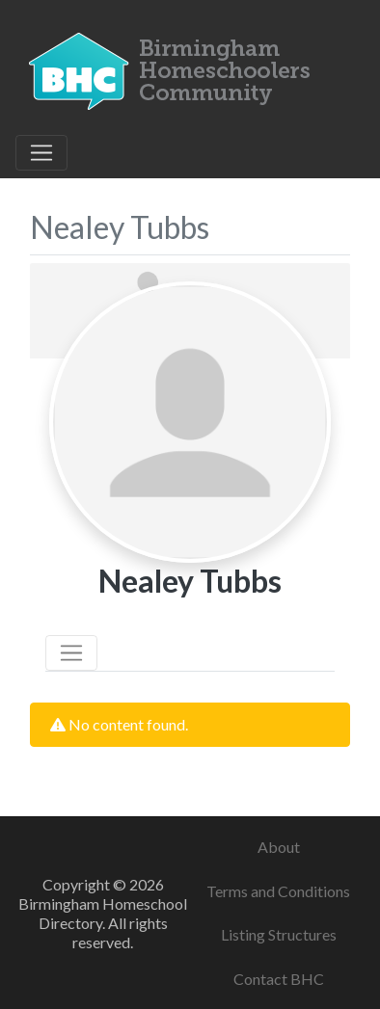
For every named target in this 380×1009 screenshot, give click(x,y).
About (279, 846)
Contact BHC (278, 978)
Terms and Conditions (278, 891)
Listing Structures (279, 934)
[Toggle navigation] (41, 153)
